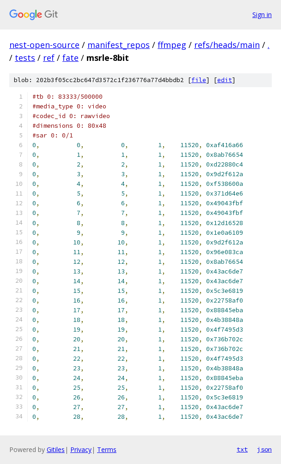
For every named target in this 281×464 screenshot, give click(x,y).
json (264, 449)
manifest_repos (118, 44)
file (198, 80)
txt (242, 449)
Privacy (81, 449)
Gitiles (56, 449)
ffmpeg (172, 44)
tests (25, 57)
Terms (106, 449)
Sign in (262, 14)
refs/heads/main (227, 44)
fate (70, 57)
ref (49, 57)
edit (224, 80)
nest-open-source (44, 44)
